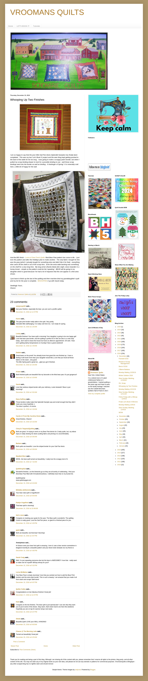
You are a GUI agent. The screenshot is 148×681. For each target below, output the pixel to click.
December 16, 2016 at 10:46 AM (27, 508)
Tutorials (36, 26)
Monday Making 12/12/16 (127, 389)
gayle (18, 530)
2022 (119, 336)
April (120, 437)
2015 (119, 450)
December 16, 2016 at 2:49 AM (26, 346)
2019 (119, 344)
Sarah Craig (20, 557)
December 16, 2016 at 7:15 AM (26, 462)
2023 (119, 333)
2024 (119, 330)
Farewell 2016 (123, 359)
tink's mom (20, 515)
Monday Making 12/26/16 (127, 372)
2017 (119, 350)
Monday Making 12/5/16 (127, 405)
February (122, 443)
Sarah (18, 384)
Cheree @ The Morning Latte (26, 631)
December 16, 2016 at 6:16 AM (26, 422)
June (121, 431)
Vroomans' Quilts (97, 372)
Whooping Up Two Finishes (128, 386)
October (122, 419)
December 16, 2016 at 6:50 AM (26, 437)
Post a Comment (19, 642)
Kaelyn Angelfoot (22, 502)
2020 (119, 342)
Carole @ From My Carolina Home (28, 416)
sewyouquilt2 (21, 306)
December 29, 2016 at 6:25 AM (26, 637)
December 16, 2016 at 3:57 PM (26, 536)
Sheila (18, 619)
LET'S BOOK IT (23, 26)
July (120, 428)
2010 (119, 465)
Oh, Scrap (122, 383)
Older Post (76, 646)
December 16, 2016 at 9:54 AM (26, 496)
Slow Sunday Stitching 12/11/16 (126, 393)
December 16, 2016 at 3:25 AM (26, 365)
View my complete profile (96, 394)
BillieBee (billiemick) (23, 490)
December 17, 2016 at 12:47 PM (27, 595)
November (123, 416)
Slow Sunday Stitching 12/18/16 (126, 379)
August (121, 425)
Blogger (92, 670)
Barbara (19, 443)
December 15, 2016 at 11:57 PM (27, 312)
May (120, 434)
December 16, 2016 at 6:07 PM (26, 582)
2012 (119, 459)
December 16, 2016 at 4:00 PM (26, 550)
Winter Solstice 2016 (126, 375)
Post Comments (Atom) (27, 650)
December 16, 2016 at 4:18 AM (26, 409)
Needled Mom (21, 456)
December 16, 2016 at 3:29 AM (26, 377)
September (123, 422)
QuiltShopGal (21, 469)
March (121, 440)
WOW (121, 412)
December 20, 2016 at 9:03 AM (26, 624)
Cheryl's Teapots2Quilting (25, 429)
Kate (17, 602)
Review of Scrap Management (124, 362)
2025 (119, 327)
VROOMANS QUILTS (47, 12)
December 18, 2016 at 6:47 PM (26, 612)
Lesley (18, 334)
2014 (119, 453)
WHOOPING (42, 281)
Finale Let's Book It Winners (128, 402)
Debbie (18, 352)
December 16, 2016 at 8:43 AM (26, 483)
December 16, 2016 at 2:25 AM (26, 327)
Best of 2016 (123, 366)
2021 (119, 339)
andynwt (78, 670)
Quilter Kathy (21, 589)
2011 (119, 462)
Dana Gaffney (21, 399)
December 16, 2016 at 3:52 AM (26, 392)
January (122, 446)
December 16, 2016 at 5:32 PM (26, 565)
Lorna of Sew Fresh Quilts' (35, 257)
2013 (119, 456)
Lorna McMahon (22, 572)
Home (10, 26)
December (123, 356)
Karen (18, 319)
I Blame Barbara (124, 369)
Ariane (18, 372)
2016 (119, 353)
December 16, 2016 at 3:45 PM (26, 523)
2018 (119, 348)
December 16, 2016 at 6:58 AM (26, 449)
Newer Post (15, 646)
